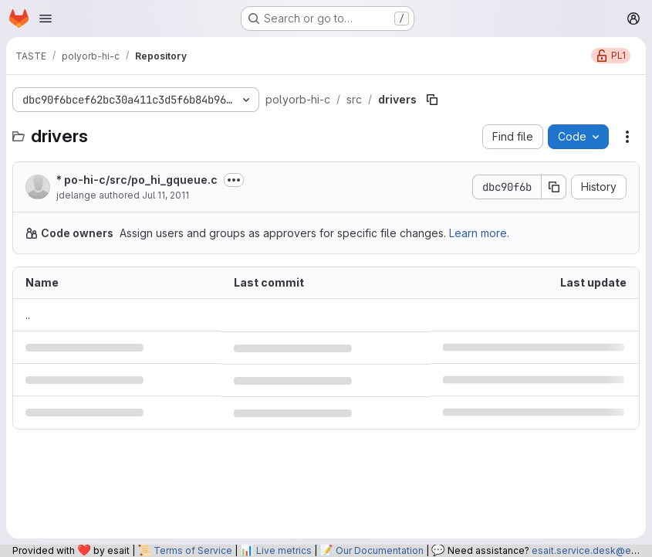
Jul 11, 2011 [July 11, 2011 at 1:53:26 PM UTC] (165, 195)
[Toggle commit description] (234, 180)
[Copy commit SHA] (554, 187)
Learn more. (479, 232)
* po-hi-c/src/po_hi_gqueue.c (137, 179)
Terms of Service (193, 550)
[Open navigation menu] (45, 18)
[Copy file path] (432, 99)
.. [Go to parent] (27, 314)
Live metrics (284, 550)
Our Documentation (380, 550)
